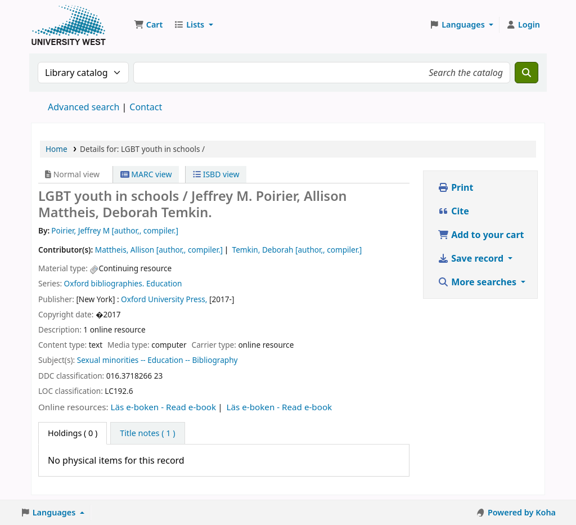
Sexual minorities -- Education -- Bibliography (157, 360)
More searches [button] (478, 282)
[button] (148, 24)
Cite (453, 211)
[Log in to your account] (522, 24)
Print (455, 187)
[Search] (526, 72)
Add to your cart (481, 234)
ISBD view (216, 174)
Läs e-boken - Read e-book (164, 406)
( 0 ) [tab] (72, 433)
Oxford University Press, (164, 299)
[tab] (147, 433)
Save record (472, 258)
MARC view (146, 174)
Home (57, 148)
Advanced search (83, 107)
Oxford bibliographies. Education (123, 283)
